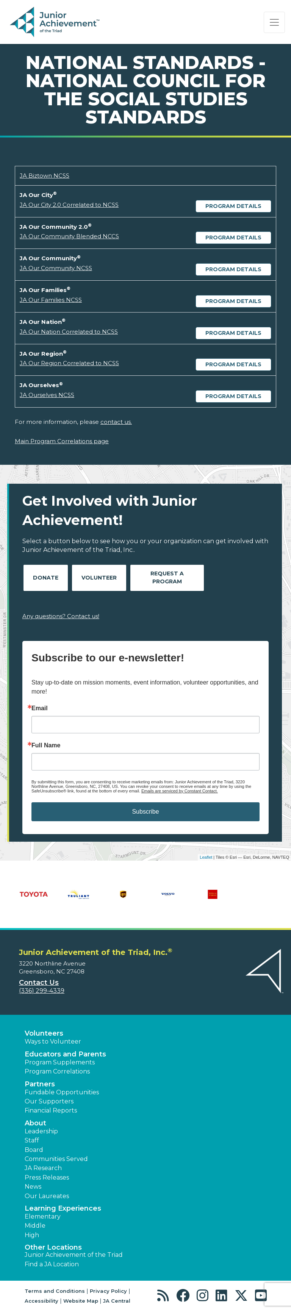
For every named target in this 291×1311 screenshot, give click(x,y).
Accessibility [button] (41, 1301)
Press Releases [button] (47, 1177)
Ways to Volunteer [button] (53, 1041)
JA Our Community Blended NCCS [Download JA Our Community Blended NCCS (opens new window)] (69, 236)
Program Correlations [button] (57, 1071)
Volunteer (99, 577)
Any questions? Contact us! (60, 616)
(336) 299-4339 (41, 990)
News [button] (33, 1186)
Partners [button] (40, 1084)
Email (39, 708)
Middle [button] (35, 1225)
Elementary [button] (43, 1216)
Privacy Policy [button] (108, 1291)
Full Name (45, 745)
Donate (45, 577)
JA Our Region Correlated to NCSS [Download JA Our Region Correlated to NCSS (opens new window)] (69, 363)
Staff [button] (32, 1140)
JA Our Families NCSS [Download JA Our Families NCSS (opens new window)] (51, 299)
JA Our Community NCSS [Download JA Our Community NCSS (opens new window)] (56, 268)
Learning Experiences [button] (63, 1208)
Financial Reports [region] (51, 1110)
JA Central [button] (116, 1301)
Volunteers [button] (44, 1033)
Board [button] (34, 1149)
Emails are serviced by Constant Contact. (179, 791)
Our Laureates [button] (47, 1196)
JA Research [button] (43, 1168)
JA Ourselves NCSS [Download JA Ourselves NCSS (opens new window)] (47, 394)
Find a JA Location (52, 1264)
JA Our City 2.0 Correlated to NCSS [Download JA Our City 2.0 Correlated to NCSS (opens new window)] (69, 204)
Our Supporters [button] (49, 1101)
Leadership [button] (41, 1131)
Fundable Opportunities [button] (62, 1092)
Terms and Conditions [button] (55, 1291)
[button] (165, 1296)
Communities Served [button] (56, 1159)
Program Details (233, 206)
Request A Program (167, 577)
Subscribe (145, 811)
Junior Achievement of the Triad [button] (74, 1254)
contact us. (116, 421)
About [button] (35, 1123)
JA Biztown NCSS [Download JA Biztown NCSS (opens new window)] (44, 175)
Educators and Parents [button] (65, 1054)
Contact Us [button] (39, 982)
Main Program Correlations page (62, 441)
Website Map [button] (80, 1301)
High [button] (32, 1235)
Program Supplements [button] (60, 1062)
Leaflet (206, 857)
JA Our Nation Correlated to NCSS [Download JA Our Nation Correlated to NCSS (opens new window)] (69, 331)
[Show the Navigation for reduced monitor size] (274, 22)
